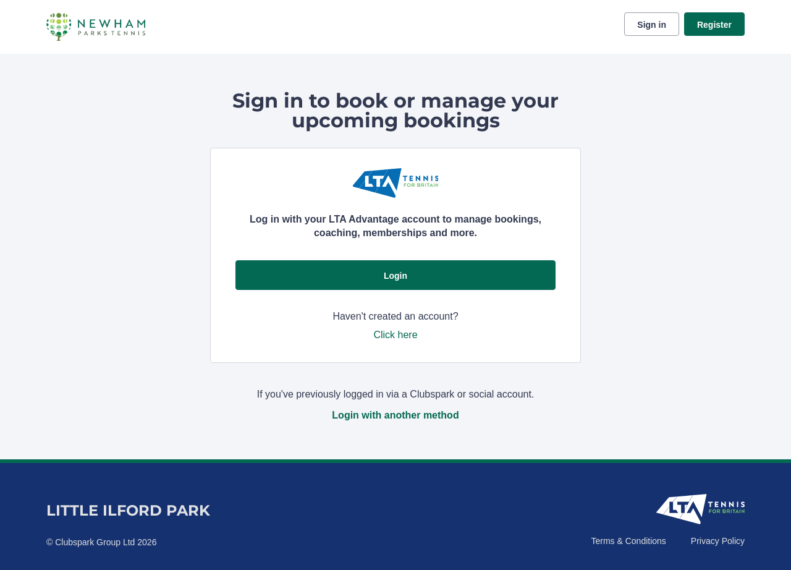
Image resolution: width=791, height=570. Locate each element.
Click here (395, 335)
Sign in (651, 25)
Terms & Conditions (628, 541)
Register (714, 25)
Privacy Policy (718, 541)
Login (395, 276)
